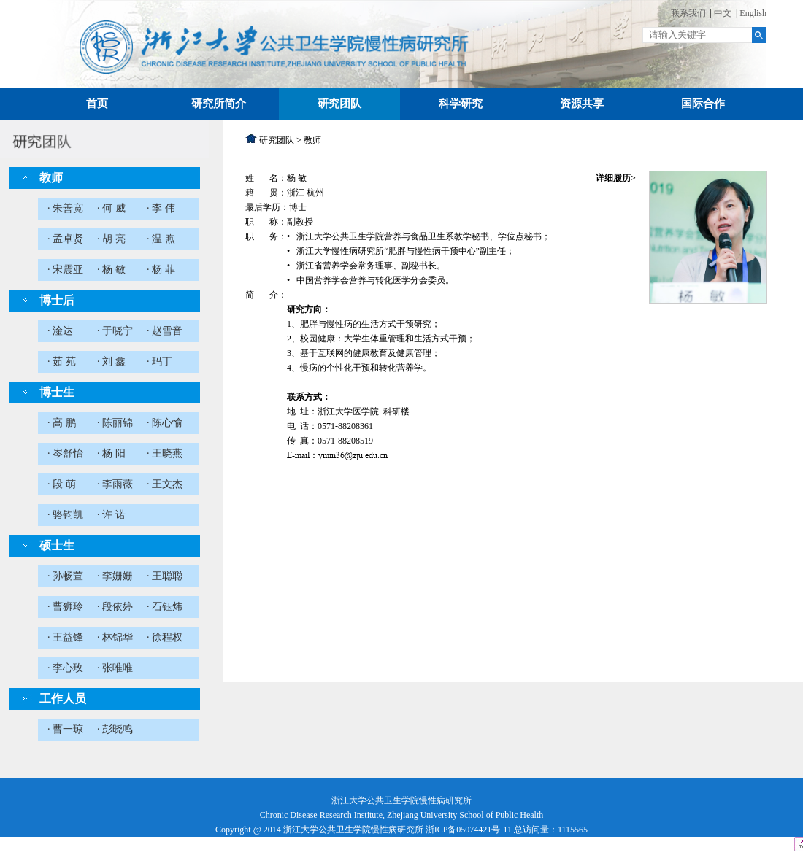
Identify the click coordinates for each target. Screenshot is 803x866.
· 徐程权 (164, 637)
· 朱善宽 (65, 208)
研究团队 (339, 103)
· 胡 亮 (111, 238)
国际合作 (703, 103)
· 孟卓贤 (65, 238)
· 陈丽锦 (115, 422)
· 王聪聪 (164, 576)
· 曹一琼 (65, 729)
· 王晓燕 (164, 453)
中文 (722, 13)
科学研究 (461, 103)
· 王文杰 (164, 484)
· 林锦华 (115, 637)
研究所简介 (218, 103)
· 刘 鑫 (111, 361)
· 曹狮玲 (65, 606)
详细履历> (616, 178)
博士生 (56, 392)
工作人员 (62, 698)
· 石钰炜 (164, 606)
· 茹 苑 (61, 361)
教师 (51, 177)
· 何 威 (111, 208)
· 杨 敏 (111, 269)
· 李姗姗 (115, 576)
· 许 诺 (111, 514)
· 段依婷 (115, 606)
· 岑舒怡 (65, 453)
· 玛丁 (159, 361)
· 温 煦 (161, 238)
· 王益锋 (65, 637)
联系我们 (688, 13)
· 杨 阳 (111, 453)
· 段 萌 (61, 484)
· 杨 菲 (161, 269)
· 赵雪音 (164, 330)
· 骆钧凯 (65, 514)
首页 (97, 103)
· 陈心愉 (164, 422)
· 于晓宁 (115, 330)
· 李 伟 (161, 208)
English (752, 13)
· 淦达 (60, 330)
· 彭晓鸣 (115, 729)
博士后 (56, 300)
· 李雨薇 (115, 484)
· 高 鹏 (61, 422)
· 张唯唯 (115, 667)
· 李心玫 (65, 667)
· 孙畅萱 (65, 576)
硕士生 (56, 545)
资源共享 (582, 103)
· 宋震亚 (65, 269)
